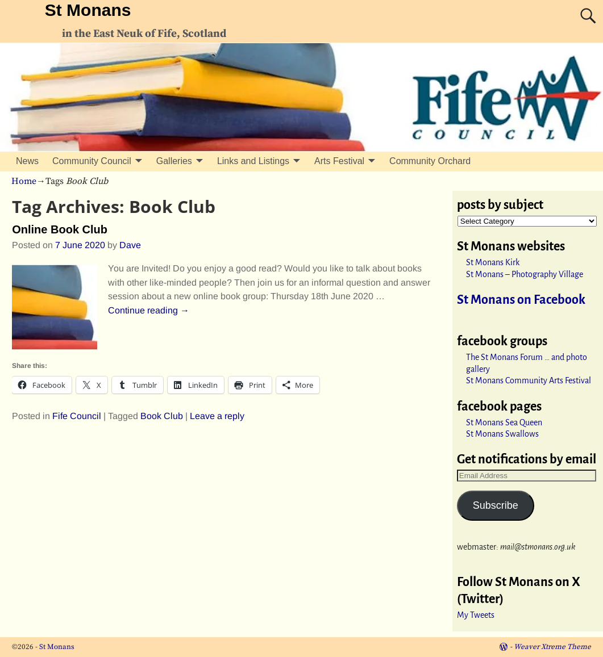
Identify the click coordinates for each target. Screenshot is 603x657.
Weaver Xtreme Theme (552, 646)
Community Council (91, 161)
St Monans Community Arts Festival (528, 380)
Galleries (174, 161)
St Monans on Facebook (521, 300)
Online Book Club (59, 229)
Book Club (161, 416)
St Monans (88, 10)
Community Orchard (430, 161)
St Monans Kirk (492, 262)
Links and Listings (253, 161)
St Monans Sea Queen (504, 422)
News (27, 161)
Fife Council (76, 416)
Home (23, 181)
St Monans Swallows (502, 433)
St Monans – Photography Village (524, 274)
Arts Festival (339, 161)
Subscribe (495, 505)
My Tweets (475, 615)
